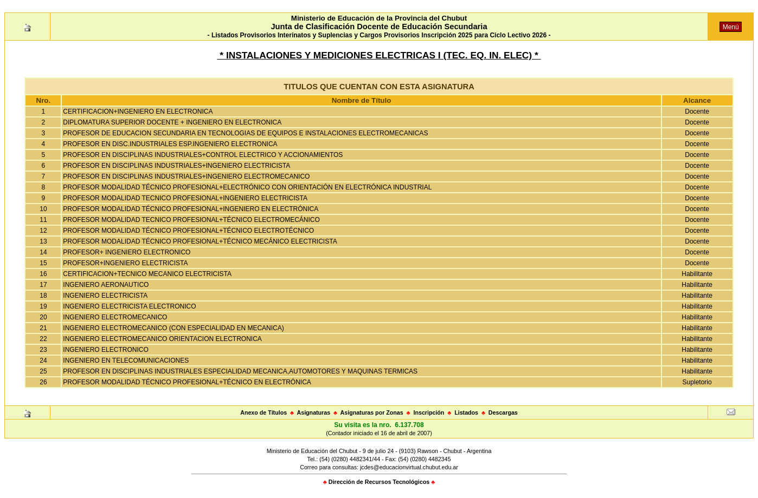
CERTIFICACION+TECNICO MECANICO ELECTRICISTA (147, 274)
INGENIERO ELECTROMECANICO (115, 317)
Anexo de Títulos (263, 412)
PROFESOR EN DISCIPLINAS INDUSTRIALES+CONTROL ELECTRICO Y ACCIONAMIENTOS (203, 155)
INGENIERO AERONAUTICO (106, 285)
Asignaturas (314, 412)
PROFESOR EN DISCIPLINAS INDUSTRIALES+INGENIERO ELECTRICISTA (176, 165)
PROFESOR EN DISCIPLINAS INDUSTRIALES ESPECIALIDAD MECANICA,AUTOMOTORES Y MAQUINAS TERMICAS (240, 371)
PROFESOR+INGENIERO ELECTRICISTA (125, 263)
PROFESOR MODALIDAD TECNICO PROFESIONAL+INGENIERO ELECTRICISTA (185, 198)
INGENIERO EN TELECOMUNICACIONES (126, 360)
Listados (466, 412)
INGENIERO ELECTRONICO (105, 349)
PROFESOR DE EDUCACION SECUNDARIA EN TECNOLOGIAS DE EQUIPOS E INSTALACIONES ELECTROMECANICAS (245, 133)
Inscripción (428, 412)
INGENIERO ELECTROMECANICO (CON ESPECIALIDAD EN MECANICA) (173, 328)
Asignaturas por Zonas (372, 412)
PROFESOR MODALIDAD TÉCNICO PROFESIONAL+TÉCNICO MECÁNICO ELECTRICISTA (200, 241)
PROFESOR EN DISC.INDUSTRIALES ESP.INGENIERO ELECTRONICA (170, 144)
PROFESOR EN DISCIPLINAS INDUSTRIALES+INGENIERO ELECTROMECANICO (186, 176)
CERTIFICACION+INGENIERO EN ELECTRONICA (138, 111)
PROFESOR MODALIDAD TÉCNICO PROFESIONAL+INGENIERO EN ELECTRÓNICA (190, 209)
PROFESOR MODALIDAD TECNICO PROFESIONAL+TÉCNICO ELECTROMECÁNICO (191, 220)
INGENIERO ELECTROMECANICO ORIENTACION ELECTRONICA (162, 339)
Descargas (503, 412)
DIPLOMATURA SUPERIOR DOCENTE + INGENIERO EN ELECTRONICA (172, 122)
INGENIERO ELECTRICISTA (105, 295)
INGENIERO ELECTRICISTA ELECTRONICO (129, 306)
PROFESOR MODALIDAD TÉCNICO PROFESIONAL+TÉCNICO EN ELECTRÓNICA (187, 382)
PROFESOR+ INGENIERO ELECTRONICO (126, 252)
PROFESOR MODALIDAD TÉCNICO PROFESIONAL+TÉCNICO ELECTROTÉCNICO (188, 230)
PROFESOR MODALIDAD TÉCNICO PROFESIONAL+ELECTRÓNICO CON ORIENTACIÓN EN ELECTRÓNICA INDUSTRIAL (247, 187)
